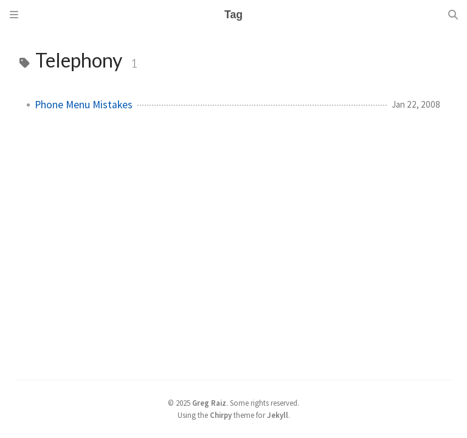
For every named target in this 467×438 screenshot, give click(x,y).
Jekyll (277, 415)
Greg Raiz (209, 403)
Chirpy (221, 415)
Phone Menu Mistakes (84, 104)
